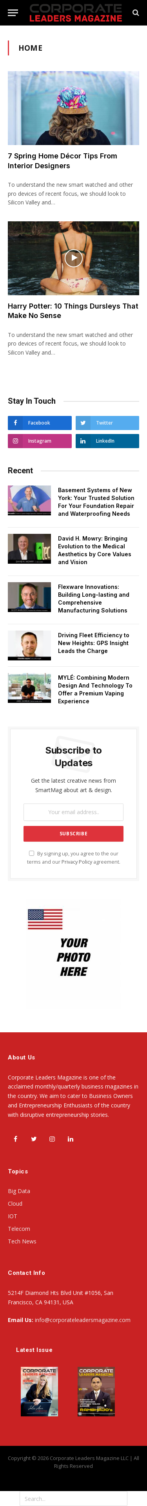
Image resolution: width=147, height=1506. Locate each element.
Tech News (22, 1241)
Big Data (19, 1191)
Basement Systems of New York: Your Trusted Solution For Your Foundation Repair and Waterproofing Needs (96, 502)
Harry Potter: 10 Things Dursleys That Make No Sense (73, 311)
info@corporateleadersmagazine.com (83, 1320)
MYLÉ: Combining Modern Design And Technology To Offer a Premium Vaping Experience (95, 689)
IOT (12, 1216)
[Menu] (13, 13)
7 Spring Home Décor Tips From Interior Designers (62, 160)
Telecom (19, 1228)
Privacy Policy (77, 862)
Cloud (15, 1203)
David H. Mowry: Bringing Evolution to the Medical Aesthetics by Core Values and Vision (94, 550)
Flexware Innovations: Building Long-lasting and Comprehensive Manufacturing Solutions (93, 598)
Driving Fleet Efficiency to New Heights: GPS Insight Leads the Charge (93, 643)
